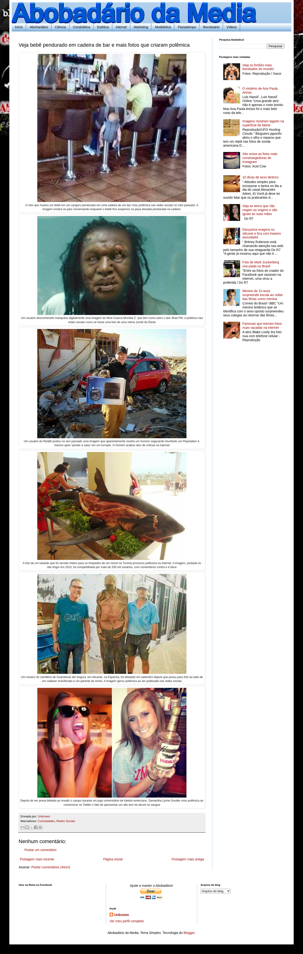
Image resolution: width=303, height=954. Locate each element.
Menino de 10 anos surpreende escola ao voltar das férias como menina (262, 295)
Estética (103, 27)
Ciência (60, 27)
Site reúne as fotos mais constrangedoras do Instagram (259, 158)
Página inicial (113, 859)
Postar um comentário (40, 850)
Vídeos (232, 27)
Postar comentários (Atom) (50, 867)
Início (19, 27)
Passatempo (187, 27)
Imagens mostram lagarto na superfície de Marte (263, 123)
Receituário (211, 27)
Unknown (121, 915)
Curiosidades (46, 821)
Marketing (141, 27)
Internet (121, 27)
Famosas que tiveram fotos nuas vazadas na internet (262, 325)
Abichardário (39, 27)
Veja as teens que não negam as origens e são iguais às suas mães (259, 210)
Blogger (188, 933)
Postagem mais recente (37, 859)
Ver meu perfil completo (127, 921)
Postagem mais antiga (188, 859)
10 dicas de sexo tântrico (260, 177)
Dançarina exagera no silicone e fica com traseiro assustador (261, 233)
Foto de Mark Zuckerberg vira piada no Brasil (260, 264)
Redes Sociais (65, 821)
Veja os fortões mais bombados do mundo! (258, 67)
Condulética (81, 27)
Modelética (163, 27)
